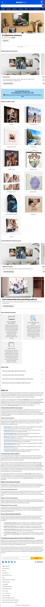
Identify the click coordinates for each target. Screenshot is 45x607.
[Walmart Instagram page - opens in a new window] (15, 562)
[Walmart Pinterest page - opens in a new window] (9, 562)
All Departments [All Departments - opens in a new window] (6, 566)
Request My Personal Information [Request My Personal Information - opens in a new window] (9, 602)
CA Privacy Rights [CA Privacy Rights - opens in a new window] (6, 595)
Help (3, 577)
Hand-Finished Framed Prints (10, 440)
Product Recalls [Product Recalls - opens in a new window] (5, 582)
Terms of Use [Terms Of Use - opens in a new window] (5, 591)
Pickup (26, 8)
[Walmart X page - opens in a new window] (6, 562)
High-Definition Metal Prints (10, 433)
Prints (30, 8)
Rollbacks (3, 9)
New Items (9, 9)
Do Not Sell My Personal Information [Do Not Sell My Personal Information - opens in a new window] (10, 600)
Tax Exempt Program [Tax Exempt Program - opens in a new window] (7, 586)
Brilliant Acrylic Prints (9, 436)
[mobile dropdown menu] (2, 2)
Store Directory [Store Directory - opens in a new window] (5, 568)
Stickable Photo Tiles (8, 430)
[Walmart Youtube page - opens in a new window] (12, 562)
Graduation (14, 9)
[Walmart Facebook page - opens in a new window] (3, 562)
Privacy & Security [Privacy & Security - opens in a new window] (6, 593)
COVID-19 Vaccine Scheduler (8, 579)
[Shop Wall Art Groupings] (20, 69)
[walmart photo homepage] (21, 2)
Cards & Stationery (36, 8)
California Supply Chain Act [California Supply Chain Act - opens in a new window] (8, 597)
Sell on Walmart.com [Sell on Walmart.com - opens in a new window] (7, 575)
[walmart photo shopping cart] (41, 2)
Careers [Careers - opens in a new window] (4, 570)
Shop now (5, 40)
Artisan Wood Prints (8, 446)
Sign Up (37, 558)
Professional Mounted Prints (10, 449)
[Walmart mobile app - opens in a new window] (39, 562)
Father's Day (20, 9)
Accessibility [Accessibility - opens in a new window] (5, 584)
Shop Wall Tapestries (8, 306)
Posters (43, 8)
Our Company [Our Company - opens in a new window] (5, 573)
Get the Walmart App (7, 588)
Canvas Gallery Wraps (9, 443)
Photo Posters (7, 426)
